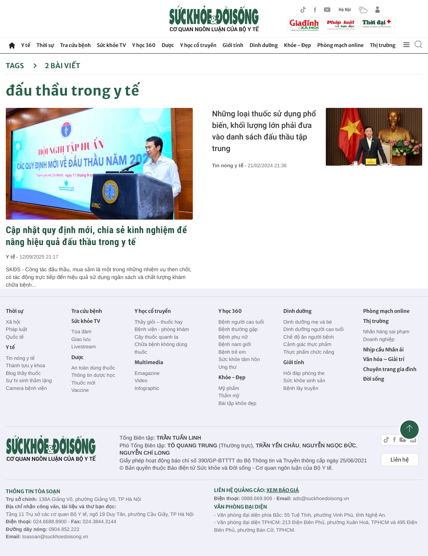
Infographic (147, 388)
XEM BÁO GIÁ (282, 490)
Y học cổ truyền (198, 45)
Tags (21, 65)
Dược (168, 45)
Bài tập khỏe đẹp (237, 403)
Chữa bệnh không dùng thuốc (161, 348)
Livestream (83, 346)
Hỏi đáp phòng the (304, 373)
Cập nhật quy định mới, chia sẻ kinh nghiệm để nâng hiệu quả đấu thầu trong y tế (96, 236)
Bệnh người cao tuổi (241, 322)
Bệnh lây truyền (300, 388)
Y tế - (12, 257)
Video (141, 380)
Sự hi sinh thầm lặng (29, 380)
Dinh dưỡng (263, 45)
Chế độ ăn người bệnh (308, 337)
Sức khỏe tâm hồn (239, 359)
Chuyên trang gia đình (389, 369)
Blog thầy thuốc (23, 373)
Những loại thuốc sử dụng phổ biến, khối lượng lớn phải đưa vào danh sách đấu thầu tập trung (264, 131)
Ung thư (227, 367)
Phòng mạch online (340, 45)
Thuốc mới (83, 383)
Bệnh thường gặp (238, 329)
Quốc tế (15, 337)
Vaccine (80, 390)
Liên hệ (400, 459)
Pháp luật (16, 329)
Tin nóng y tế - (230, 165)
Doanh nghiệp (378, 339)
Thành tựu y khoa (25, 365)
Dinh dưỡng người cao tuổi (313, 329)
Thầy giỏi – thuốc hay (159, 322)
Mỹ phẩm (228, 388)
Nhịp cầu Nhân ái (383, 350)
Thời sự (45, 45)
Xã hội (13, 322)
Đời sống (373, 379)
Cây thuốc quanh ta (156, 337)
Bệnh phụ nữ (233, 337)
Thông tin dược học (93, 375)
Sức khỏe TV (111, 45)
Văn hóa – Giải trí (383, 359)
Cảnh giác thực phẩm (307, 344)
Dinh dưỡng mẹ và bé (307, 322)
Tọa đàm (81, 331)
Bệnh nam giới (234, 344)
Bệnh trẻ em (232, 352)
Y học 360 (144, 45)
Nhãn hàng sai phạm (386, 331)
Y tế (25, 45)
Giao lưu (81, 339)
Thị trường (382, 45)
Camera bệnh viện (26, 388)
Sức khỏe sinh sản (304, 380)
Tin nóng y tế (20, 358)
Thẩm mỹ (228, 395)
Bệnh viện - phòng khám (162, 329)
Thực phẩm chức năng (308, 352)
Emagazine (147, 373)
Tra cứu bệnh (75, 45)
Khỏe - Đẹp (297, 45)
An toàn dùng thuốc (93, 368)
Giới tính (232, 45)
